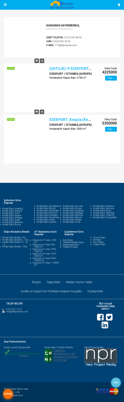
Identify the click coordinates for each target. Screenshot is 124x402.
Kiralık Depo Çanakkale (48, 206)
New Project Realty (94, 347)
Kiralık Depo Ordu (71, 222)
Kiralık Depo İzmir (11, 213)
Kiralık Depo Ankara (12, 211)
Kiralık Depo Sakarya (103, 206)
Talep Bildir (53, 282)
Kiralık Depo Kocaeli (73, 206)
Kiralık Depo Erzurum (47, 213)
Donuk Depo (99, 237)
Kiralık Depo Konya (72, 208)
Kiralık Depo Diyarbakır (48, 210)
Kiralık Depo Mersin (72, 217)
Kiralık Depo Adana (11, 215)
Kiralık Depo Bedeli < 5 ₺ (14, 237)
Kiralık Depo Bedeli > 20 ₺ (14, 246)
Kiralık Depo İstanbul (12, 208)
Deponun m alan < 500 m (44, 241)
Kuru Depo (98, 242)
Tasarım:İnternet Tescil (13, 395)
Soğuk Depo (99, 244)
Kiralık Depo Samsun (103, 208)
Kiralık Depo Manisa (73, 215)
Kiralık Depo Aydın (11, 220)
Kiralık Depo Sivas (102, 210)
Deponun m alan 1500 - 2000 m (45, 254)
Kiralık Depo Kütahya (73, 210)
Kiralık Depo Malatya (73, 213)
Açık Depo (68, 240)
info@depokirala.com (17, 311)
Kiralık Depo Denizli (46, 208)
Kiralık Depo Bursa (11, 224)
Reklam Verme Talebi (79, 282)
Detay (111, 78)
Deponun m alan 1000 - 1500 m (45, 250)
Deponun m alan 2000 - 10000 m (45, 259)
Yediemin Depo (70, 247)
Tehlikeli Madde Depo (73, 242)
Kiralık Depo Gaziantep (48, 217)
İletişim (36, 282)
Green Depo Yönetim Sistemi (58, 347)
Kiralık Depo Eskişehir (47, 215)
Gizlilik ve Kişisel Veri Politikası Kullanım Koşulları (51, 291)
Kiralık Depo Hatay (46, 219)
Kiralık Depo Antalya (12, 217)
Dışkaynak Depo (71, 244)
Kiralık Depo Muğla (72, 219)
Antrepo (97, 239)
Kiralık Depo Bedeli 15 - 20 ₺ (15, 243)
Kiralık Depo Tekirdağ (103, 213)
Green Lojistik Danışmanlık (17, 347)
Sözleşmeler (95, 291)
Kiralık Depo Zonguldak (105, 217)
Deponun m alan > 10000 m (46, 263)
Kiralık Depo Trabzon (103, 215)
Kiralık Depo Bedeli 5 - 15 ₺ (15, 239)
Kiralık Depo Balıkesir (12, 222)
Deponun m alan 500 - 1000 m (44, 245)
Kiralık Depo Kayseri (47, 222)
